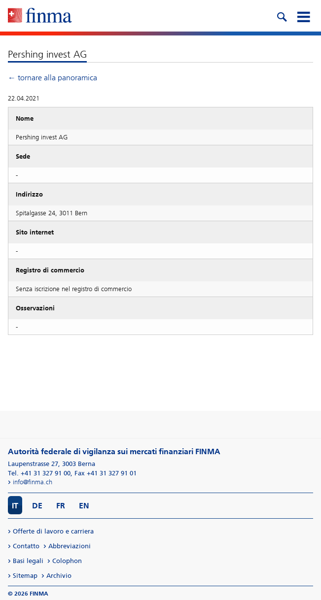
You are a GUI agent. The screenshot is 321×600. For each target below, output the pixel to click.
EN (84, 505)
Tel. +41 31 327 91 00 (39, 473)
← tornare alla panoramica (52, 77)
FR (60, 505)
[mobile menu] (303, 16)
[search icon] (281, 16)
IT (15, 505)
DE (37, 505)
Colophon (67, 561)
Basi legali (28, 561)
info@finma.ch (32, 482)
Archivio (58, 575)
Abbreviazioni (69, 546)
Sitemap (25, 575)
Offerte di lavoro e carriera (53, 531)
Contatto (26, 546)
